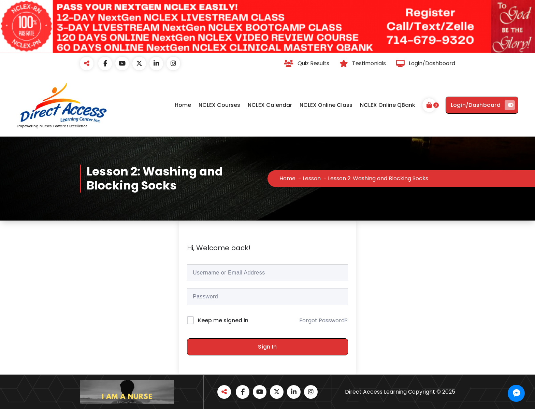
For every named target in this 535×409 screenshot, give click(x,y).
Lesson (312, 178)
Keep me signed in (223, 320)
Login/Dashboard (483, 105)
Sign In (267, 347)
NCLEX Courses (219, 105)
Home (183, 105)
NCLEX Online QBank (387, 105)
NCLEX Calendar (270, 105)
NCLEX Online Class (326, 105)
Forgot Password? (323, 320)
